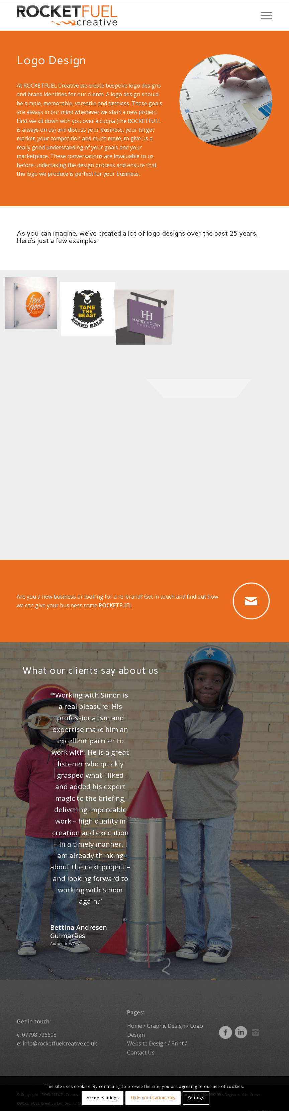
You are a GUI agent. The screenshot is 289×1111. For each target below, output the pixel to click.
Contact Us (141, 1046)
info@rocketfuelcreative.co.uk (60, 1037)
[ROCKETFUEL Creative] (67, 15)
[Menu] (263, 15)
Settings (196, 1098)
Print (177, 1037)
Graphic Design (166, 1020)
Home (134, 1020)
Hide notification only (153, 1098)
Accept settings (102, 1098)
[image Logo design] (33, 304)
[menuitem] (263, 15)
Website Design (147, 1037)
